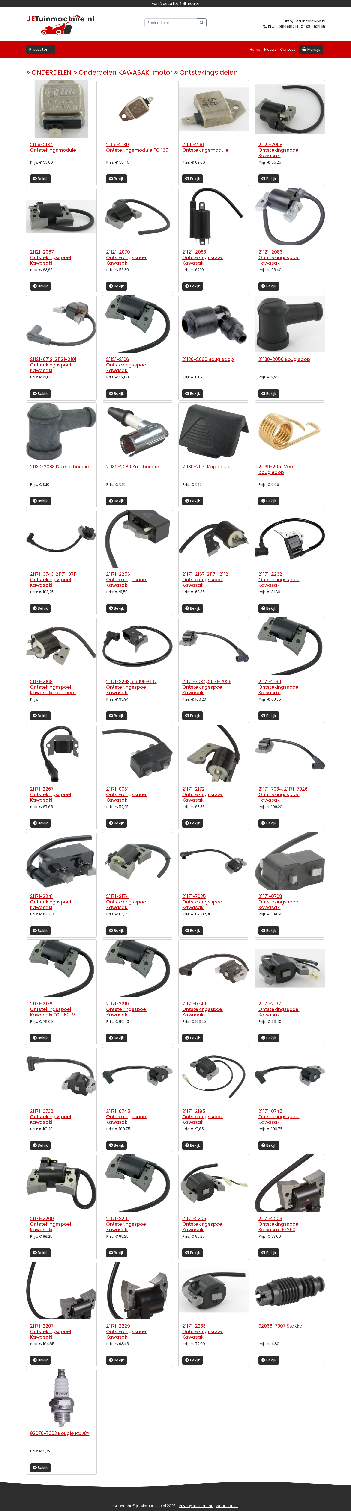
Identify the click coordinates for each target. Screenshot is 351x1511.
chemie (227, 1505)
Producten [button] (39, 49)
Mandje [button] (311, 49)
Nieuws (270, 49)
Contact (287, 49)
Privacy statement (196, 1505)
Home (254, 49)
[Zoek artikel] (170, 22)
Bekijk (40, 178)
